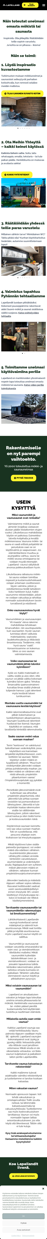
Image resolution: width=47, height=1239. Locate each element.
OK (23, 1216)
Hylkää (23, 1223)
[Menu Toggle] (43, 5)
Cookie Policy (16, 1236)
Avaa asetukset (23, 1230)
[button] (43, 1188)
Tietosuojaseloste (28, 1236)
